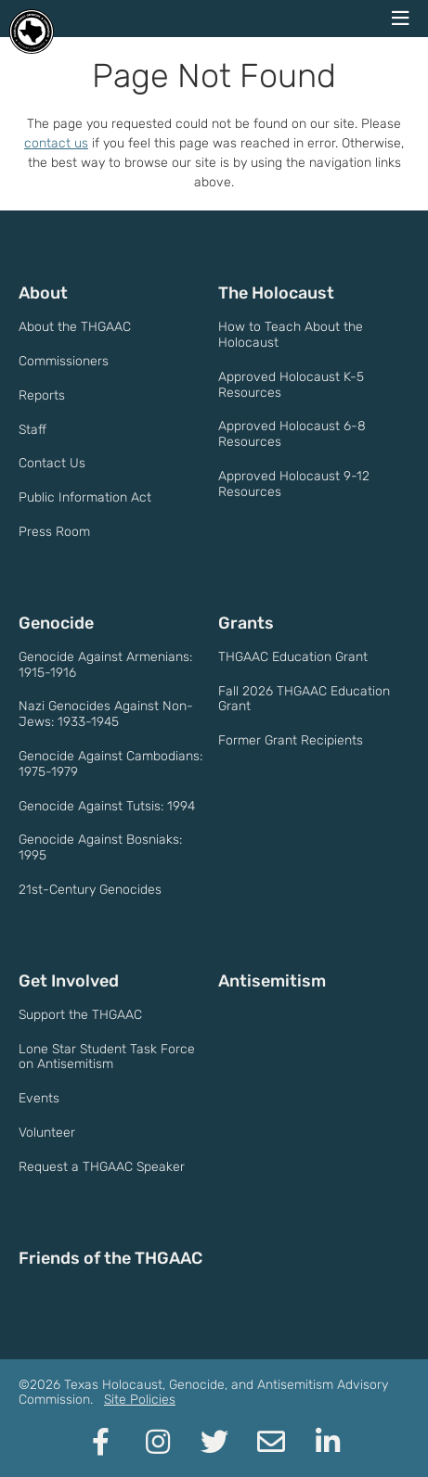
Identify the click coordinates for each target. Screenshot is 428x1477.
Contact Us (52, 463)
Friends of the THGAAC (110, 1258)
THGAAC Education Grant (293, 657)
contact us (56, 143)
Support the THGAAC (80, 1015)
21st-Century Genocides (90, 890)
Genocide (56, 623)
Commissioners (64, 361)
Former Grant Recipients (290, 740)
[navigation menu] (400, 18)
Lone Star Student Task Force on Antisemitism (107, 1057)
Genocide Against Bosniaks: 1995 (100, 847)
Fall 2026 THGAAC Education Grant (304, 699)
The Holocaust (276, 293)
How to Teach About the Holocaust (290, 334)
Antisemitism (272, 981)
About (43, 293)
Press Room (54, 532)
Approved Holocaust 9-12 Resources (294, 484)
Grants (246, 623)
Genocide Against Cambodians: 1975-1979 (110, 764)
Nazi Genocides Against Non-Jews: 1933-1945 (106, 714)
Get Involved (69, 981)
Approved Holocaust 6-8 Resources (292, 434)
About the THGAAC (75, 327)
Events (39, 1098)
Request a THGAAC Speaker (102, 1167)
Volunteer (47, 1132)
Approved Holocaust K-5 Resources (291, 385)
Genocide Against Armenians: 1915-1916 (105, 665)
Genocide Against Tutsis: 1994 (107, 806)
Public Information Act (85, 497)
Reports (42, 395)
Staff (32, 430)
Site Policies (139, 1399)
